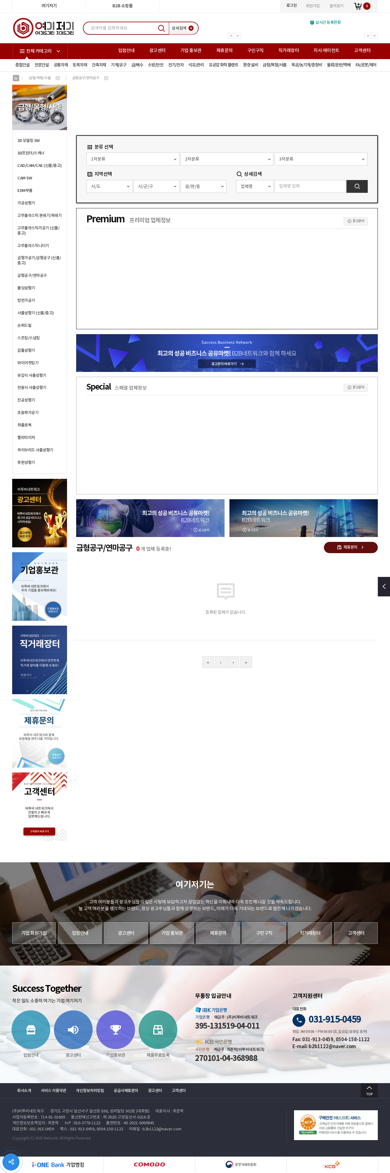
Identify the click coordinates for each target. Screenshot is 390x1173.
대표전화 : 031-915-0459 (33, 1130)
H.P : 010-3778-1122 (82, 1124)
